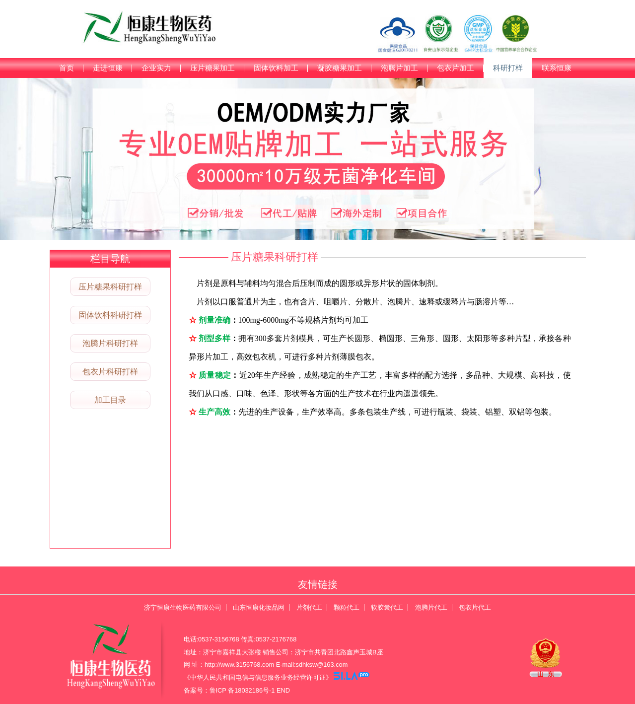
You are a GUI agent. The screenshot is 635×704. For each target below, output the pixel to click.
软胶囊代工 (387, 607)
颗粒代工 (346, 607)
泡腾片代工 (431, 607)
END (283, 690)
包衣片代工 (475, 607)
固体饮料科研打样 (110, 315)
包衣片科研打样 (110, 371)
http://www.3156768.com (239, 664)
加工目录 (110, 400)
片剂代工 (309, 607)
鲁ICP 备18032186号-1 (242, 690)
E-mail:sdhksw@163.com (312, 664)
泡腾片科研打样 (110, 343)
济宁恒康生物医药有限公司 (182, 607)
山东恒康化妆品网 (258, 607)
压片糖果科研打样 (110, 286)
